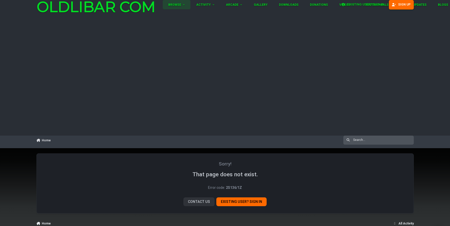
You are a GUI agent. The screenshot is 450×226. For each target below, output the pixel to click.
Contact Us (199, 201)
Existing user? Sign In (241, 201)
